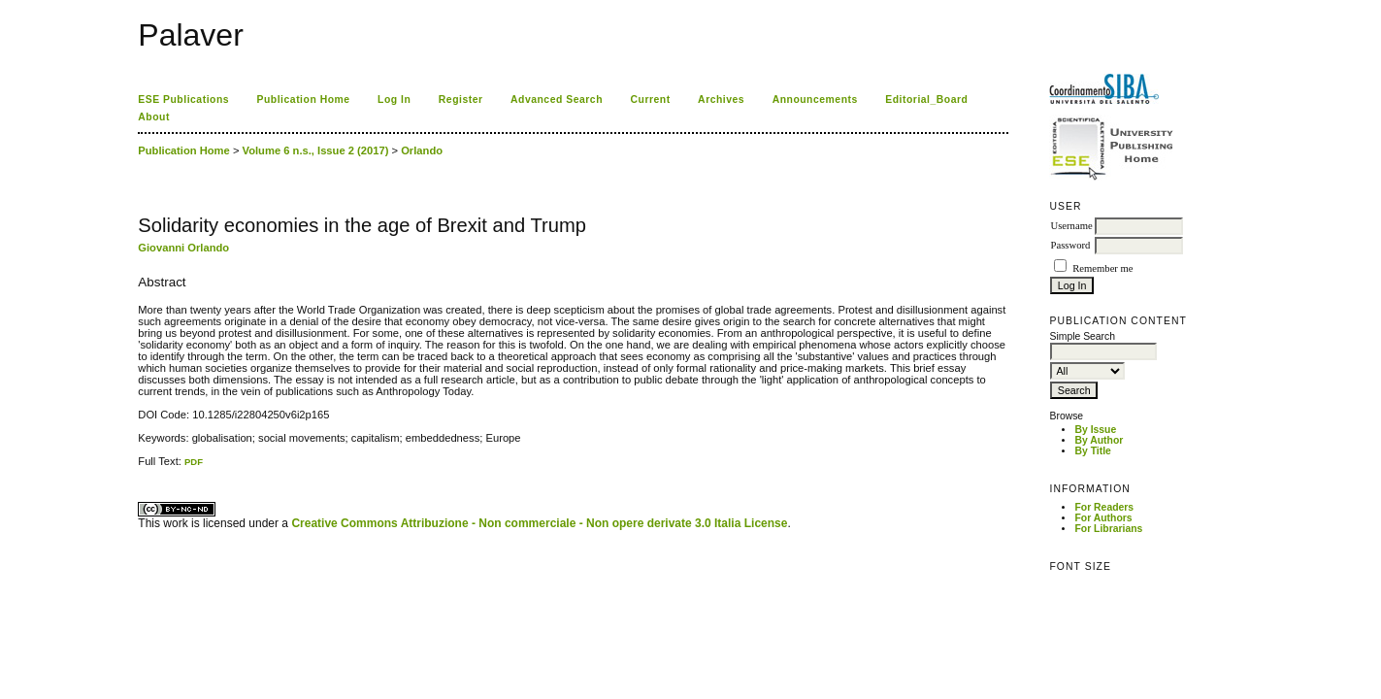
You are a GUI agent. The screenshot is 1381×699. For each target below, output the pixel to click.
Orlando (422, 150)
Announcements (815, 99)
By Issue (1095, 429)
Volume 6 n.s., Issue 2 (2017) (316, 150)
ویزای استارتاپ (144, 467)
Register (461, 99)
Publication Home (303, 99)
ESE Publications (183, 99)
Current (650, 99)
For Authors (1103, 518)
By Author (1098, 440)
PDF (193, 461)
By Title (1092, 451)
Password (1070, 245)
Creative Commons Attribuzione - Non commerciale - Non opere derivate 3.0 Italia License (539, 523)
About (154, 117)
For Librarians (1108, 528)
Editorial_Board (926, 99)
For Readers (1104, 507)
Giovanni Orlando (183, 247)
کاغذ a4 (139, 467)
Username (1071, 225)
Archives (721, 99)
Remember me (1102, 268)
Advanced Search (556, 99)
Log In (394, 99)
